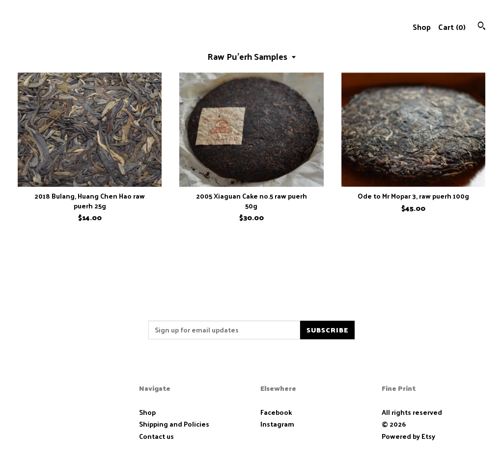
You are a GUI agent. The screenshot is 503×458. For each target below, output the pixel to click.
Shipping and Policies (174, 424)
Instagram (277, 424)
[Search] (481, 27)
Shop (422, 27)
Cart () (452, 27)
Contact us (156, 436)
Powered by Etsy (408, 436)
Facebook (276, 412)
